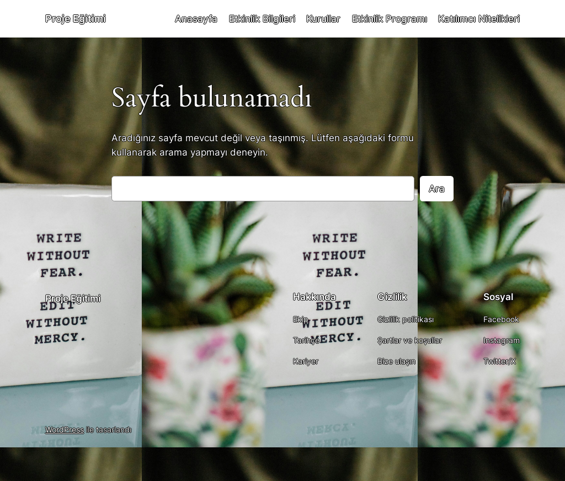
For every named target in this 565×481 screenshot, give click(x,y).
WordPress (64, 429)
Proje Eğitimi (75, 18)
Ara (437, 188)
